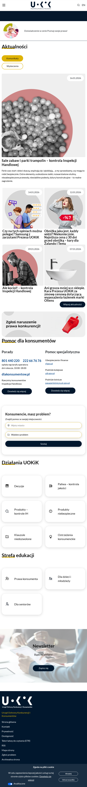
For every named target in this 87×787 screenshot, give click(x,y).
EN (83, 5)
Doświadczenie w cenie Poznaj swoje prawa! (45, 30)
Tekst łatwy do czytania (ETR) (16, 741)
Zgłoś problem (9, 755)
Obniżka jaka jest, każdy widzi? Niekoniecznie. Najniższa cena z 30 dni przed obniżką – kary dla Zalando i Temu (61, 237)
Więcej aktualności (72, 304)
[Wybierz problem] (43, 435)
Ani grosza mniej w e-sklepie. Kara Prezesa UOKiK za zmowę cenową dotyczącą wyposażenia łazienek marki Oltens (64, 294)
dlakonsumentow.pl (16, 374)
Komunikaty (12, 58)
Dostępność (8, 736)
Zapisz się (43, 668)
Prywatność (7, 731)
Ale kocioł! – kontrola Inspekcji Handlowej (17, 289)
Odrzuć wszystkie (68, 780)
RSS (3, 745)
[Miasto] (43, 425)
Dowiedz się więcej (17, 391)
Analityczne (19, 783)
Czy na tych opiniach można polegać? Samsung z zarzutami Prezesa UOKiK (22, 234)
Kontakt (6, 726)
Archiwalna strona (11, 759)
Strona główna (9, 722)
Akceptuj (68, 774)
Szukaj (43, 444)
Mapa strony (8, 750)
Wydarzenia (12, 66)
